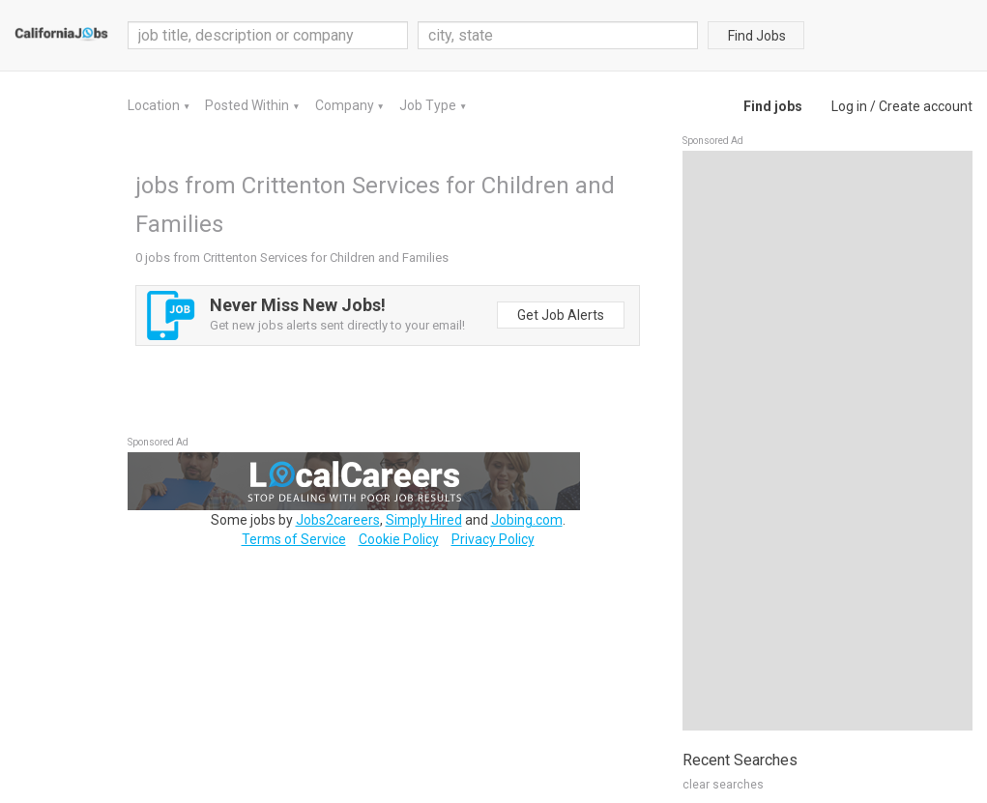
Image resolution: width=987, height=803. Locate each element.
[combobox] (558, 35)
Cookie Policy (399, 539)
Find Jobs (757, 35)
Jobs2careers (338, 520)
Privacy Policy (493, 539)
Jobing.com (527, 520)
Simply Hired (424, 520)
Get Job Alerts (560, 315)
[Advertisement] (827, 441)
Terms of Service (294, 539)
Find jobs (772, 106)
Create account (925, 106)
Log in (849, 106)
